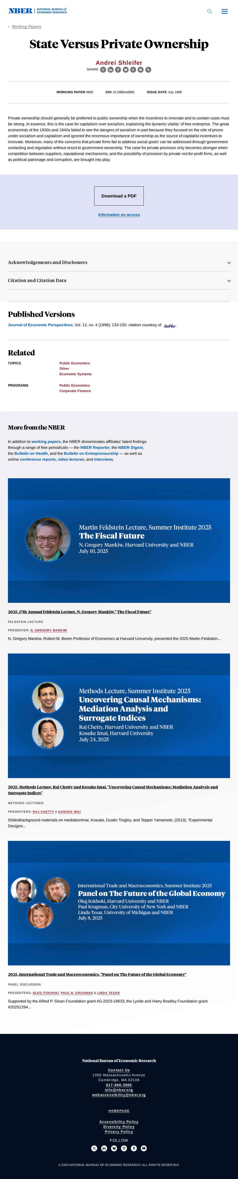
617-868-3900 (119, 1085)
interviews (103, 459)
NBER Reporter (95, 447)
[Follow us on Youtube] (144, 1148)
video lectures (71, 459)
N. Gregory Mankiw (48, 630)
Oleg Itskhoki (46, 993)
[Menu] (224, 11)
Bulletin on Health (31, 453)
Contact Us (119, 1070)
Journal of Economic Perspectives (40, 325)
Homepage (119, 1111)
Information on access (119, 215)
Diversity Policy (119, 1127)
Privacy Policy (119, 1132)
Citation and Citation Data (37, 280)
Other (64, 369)
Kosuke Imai (69, 811)
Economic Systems (76, 374)
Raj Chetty (43, 811)
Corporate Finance (75, 391)
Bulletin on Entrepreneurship (91, 453)
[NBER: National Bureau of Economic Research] (41, 12)
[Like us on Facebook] (134, 1148)
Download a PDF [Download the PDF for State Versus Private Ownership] (119, 196)
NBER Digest (130, 447)
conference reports (38, 459)
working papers (46, 441)
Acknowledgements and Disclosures (47, 262)
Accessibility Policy (119, 1122)
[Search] (209, 11)
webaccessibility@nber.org (119, 1095)
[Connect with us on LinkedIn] (104, 1148)
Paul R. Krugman (77, 993)
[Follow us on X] (94, 1148)
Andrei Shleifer (119, 62)
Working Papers (26, 26)
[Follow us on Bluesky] (114, 1148)
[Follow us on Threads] (124, 1148)
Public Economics (75, 363)
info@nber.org (119, 1090)
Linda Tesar (108, 993)
